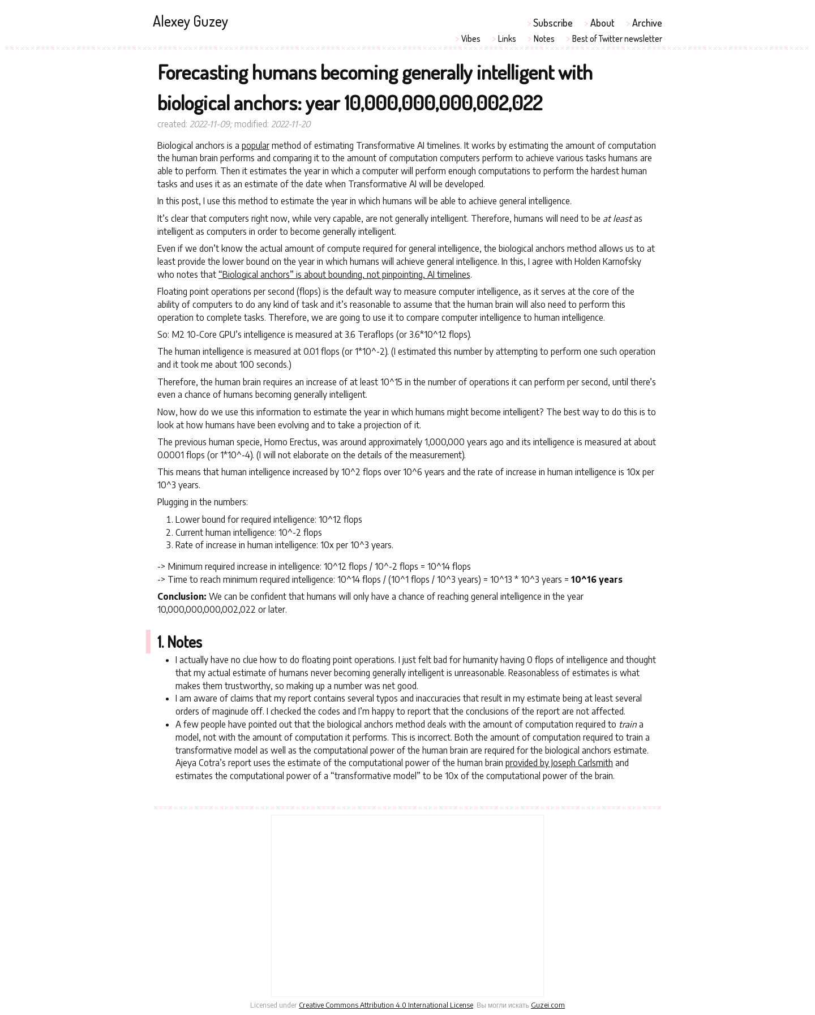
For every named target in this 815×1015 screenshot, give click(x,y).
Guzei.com (548, 1004)
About (602, 22)
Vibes (471, 38)
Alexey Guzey (190, 20)
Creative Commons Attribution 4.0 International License (386, 1004)
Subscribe (553, 22)
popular (255, 145)
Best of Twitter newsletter (617, 38)
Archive (647, 22)
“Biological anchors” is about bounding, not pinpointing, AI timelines (344, 274)
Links (507, 38)
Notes (544, 38)
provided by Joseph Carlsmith (559, 762)
